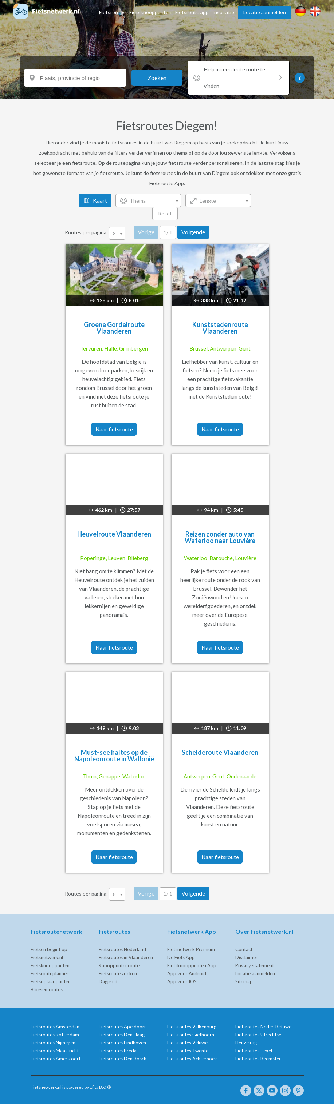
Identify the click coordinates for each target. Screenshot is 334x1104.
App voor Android (186, 973)
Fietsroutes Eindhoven (122, 1042)
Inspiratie (223, 12)
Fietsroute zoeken (118, 973)
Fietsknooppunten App (191, 965)
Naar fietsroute (114, 429)
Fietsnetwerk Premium (191, 949)
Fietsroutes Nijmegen (53, 1042)
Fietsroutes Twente (187, 1050)
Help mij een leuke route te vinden (243, 77)
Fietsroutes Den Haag (122, 1034)
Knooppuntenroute (119, 965)
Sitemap (244, 981)
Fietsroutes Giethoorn (190, 1034)
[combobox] (148, 200)
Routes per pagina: (95, 232)
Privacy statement (254, 965)
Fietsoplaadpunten (51, 981)
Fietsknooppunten (150, 12)
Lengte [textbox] (208, 201)
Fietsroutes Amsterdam (56, 1026)
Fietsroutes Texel (253, 1050)
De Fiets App (181, 957)
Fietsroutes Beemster (258, 1058)
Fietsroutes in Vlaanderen (126, 957)
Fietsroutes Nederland (122, 949)
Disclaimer (246, 957)
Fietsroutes (112, 12)
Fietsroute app (192, 12)
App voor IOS (182, 981)
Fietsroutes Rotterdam (55, 1034)
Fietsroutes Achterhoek (192, 1058)
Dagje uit (108, 981)
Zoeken (157, 77)
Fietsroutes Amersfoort (55, 1058)
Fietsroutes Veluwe (187, 1042)
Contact (243, 949)
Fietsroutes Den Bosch (122, 1058)
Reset (165, 213)
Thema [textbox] (138, 201)
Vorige (146, 231)
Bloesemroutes (47, 989)
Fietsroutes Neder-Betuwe (263, 1026)
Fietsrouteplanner (49, 973)
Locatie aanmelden (264, 12)
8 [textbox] (114, 233)
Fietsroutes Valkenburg (191, 1026)
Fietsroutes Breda (118, 1050)
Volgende (193, 231)
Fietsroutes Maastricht (55, 1050)
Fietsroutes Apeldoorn (123, 1026)
